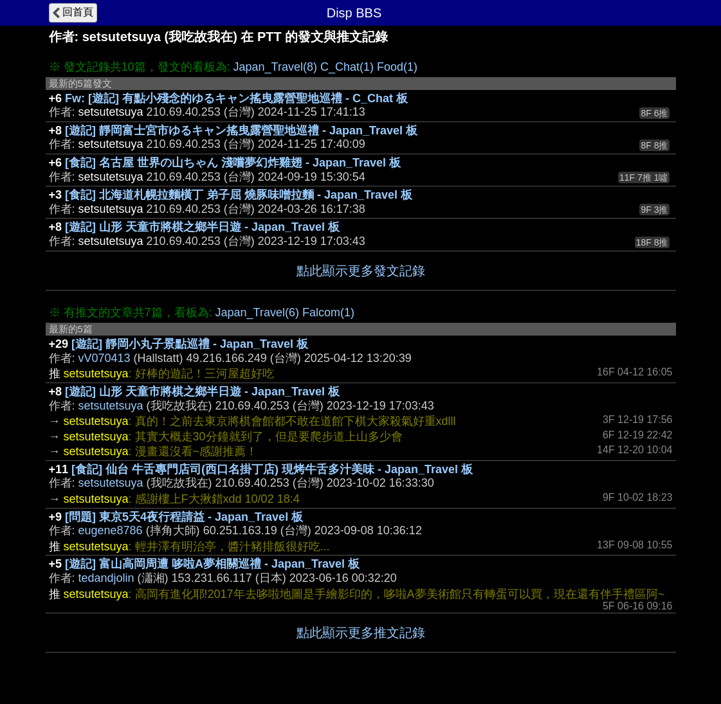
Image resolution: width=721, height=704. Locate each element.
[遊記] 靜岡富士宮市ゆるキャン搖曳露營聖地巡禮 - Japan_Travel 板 (241, 130)
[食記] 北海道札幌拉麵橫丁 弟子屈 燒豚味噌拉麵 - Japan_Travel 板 (238, 194)
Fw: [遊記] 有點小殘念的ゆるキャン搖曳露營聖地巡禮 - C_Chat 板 (236, 98)
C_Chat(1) (347, 66)
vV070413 (104, 358)
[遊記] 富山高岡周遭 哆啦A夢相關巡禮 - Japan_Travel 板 (212, 563)
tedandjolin (106, 578)
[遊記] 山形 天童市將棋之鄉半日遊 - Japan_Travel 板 (202, 227)
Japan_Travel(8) (275, 66)
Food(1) (397, 66)
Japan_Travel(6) (257, 312)
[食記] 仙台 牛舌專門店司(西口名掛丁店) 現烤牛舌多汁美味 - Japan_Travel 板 (272, 469)
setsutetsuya (110, 405)
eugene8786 (110, 530)
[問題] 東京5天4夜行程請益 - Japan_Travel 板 (184, 516)
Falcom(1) (328, 312)
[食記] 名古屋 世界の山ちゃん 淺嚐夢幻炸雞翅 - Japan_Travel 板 (233, 162)
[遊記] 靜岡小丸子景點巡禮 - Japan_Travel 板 (189, 344)
